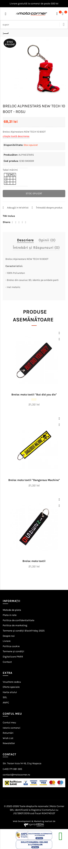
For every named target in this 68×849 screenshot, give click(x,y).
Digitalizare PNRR (13, 656)
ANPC (6, 702)
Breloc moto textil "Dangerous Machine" (34, 480)
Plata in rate (10, 615)
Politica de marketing (15, 625)
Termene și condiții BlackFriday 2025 (24, 630)
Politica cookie (11, 646)
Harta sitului (10, 692)
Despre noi (9, 635)
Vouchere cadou (12, 681)
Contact (7, 661)
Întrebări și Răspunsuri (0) (36, 247)
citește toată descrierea (16, 136)
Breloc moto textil (34, 561)
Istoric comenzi (11, 727)
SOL (5, 697)
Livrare (7, 641)
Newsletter (9, 743)
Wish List (8, 738)
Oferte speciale (11, 686)
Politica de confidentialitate (18, 620)
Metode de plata (12, 610)
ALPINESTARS (26, 154)
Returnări (8, 732)
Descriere (25, 240)
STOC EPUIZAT (34, 193)
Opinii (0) (47, 240)
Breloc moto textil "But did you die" (34, 394)
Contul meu (9, 722)
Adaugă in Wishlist (17, 207)
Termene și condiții (13, 651)
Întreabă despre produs (49, 207)
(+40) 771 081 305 (12, 769)
